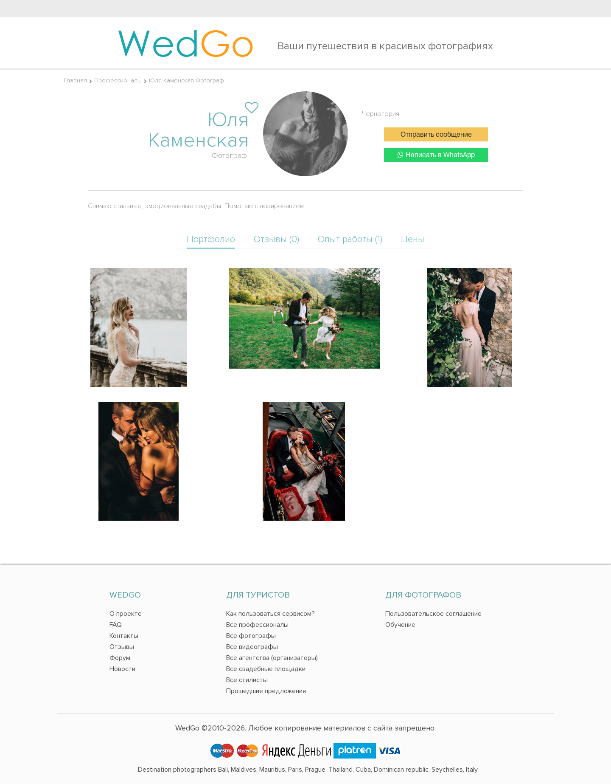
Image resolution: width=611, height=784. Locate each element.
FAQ (115, 624)
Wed (186, 42)
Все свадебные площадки (266, 669)
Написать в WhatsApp (436, 154)
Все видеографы (252, 647)
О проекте (125, 613)
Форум (119, 658)
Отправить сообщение (436, 135)
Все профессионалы (257, 624)
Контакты (123, 636)
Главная (75, 80)
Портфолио (211, 239)
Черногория (380, 114)
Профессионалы (118, 80)
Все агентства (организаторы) (272, 658)
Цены (412, 239)
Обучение (400, 624)
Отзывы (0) (276, 239)
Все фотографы (251, 636)
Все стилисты (247, 680)
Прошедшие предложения (266, 691)
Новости (122, 669)
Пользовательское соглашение (433, 613)
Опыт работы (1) (350, 239)
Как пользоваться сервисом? (270, 613)
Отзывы (121, 647)
